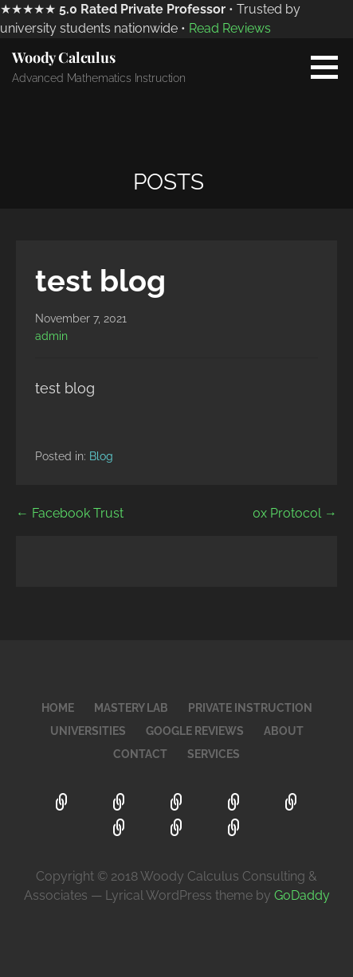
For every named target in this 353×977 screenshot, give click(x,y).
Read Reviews (230, 28)
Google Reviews (195, 731)
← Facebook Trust (70, 513)
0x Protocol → (295, 513)
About (284, 731)
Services (213, 754)
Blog (101, 456)
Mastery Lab (131, 707)
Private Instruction (250, 707)
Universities (88, 731)
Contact (140, 754)
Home (57, 707)
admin (51, 335)
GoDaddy (302, 895)
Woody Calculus (64, 57)
